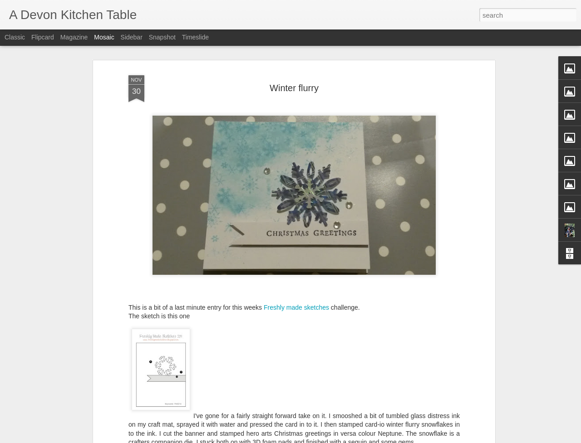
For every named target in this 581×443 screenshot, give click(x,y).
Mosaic (104, 37)
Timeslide (195, 37)
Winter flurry (294, 87)
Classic (15, 37)
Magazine (74, 37)
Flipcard (42, 37)
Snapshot (162, 37)
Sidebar (132, 37)
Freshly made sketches (296, 307)
